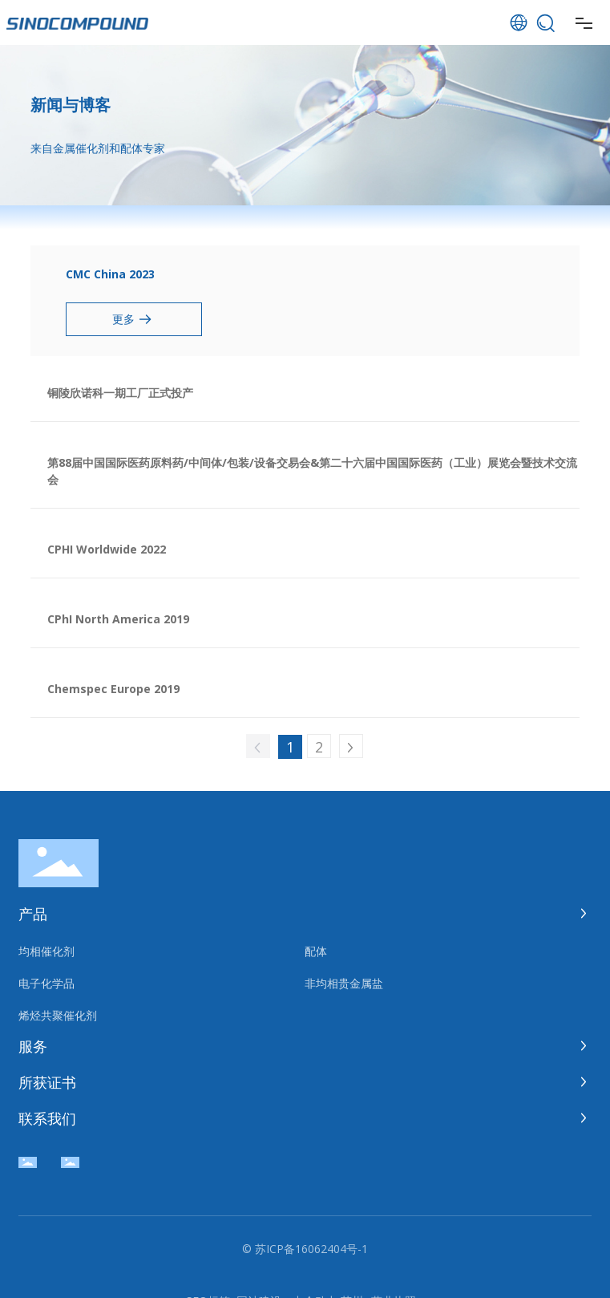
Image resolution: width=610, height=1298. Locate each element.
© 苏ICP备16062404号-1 (305, 1248)
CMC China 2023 (110, 274)
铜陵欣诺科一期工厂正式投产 (120, 392)
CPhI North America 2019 (118, 619)
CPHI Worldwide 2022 (106, 549)
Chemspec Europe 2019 (113, 688)
